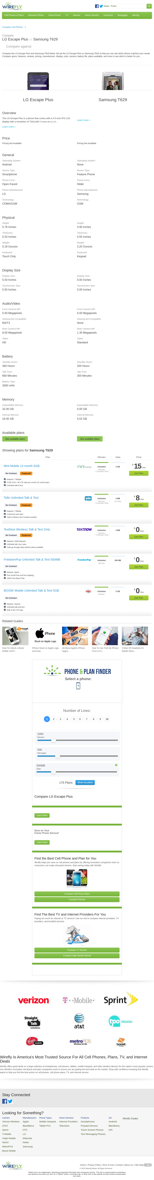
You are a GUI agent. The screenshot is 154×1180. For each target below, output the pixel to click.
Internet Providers (61, 1121)
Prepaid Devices (79, 1125)
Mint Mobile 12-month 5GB (22, 465)
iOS (98, 1128)
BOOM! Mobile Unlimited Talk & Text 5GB (31, 590)
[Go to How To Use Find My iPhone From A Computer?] (105, 636)
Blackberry (100, 1125)
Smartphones (78, 1121)
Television (58, 1125)
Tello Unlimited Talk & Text (21, 497)
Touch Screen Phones (81, 1128)
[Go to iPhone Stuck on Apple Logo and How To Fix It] (45, 636)
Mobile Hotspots (44, 1121)
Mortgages (123, 15)
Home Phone (54, 15)
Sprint (4, 1128)
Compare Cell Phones (12, 27)
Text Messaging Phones (82, 1132)
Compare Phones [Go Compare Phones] (77, 899)
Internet (76, 15)
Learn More (42, 815)
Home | (83, 1161)
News (106, 6)
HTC (22, 1128)
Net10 (5, 1139)
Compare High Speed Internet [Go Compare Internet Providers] (77, 955)
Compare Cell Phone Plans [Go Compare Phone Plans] (77, 894)
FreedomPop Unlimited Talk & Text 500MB (32, 559)
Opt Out (147, 1161)
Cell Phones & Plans (14, 15)
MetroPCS (6, 1143)
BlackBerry (24, 1125)
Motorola (24, 1136)
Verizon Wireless (9, 1121)
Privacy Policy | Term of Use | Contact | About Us (110, 1161)
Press (113, 6)
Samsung (24, 1143)
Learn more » (9, 126)
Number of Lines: (77, 711)
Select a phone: (78, 679)
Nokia (22, 1139)
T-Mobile (6, 1132)
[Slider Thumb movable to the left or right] (53, 741)
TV (67, 15)
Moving (135, 15)
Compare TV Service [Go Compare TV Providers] (77, 950)
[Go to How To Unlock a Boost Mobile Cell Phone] (15, 636)
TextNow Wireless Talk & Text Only (27, 529)
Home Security (92, 15)
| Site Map (138, 1161)
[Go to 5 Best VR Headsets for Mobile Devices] (135, 636)
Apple (22, 1121)
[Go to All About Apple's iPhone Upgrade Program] (75, 636)
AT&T (4, 1125)
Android (99, 1121)
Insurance (108, 15)
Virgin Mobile (8, 1136)
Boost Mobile (8, 1147)
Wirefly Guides (115, 1118)
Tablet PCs (41, 1125)
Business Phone (36, 15)
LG (21, 1132)
